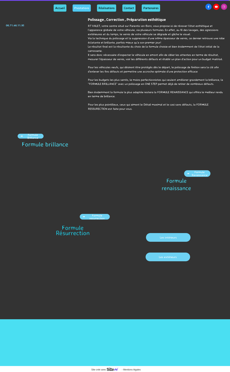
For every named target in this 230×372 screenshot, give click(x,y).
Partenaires (151, 8)
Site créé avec (106, 369)
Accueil (60, 8)
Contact (129, 8)
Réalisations (107, 8)
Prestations (81, 8)
